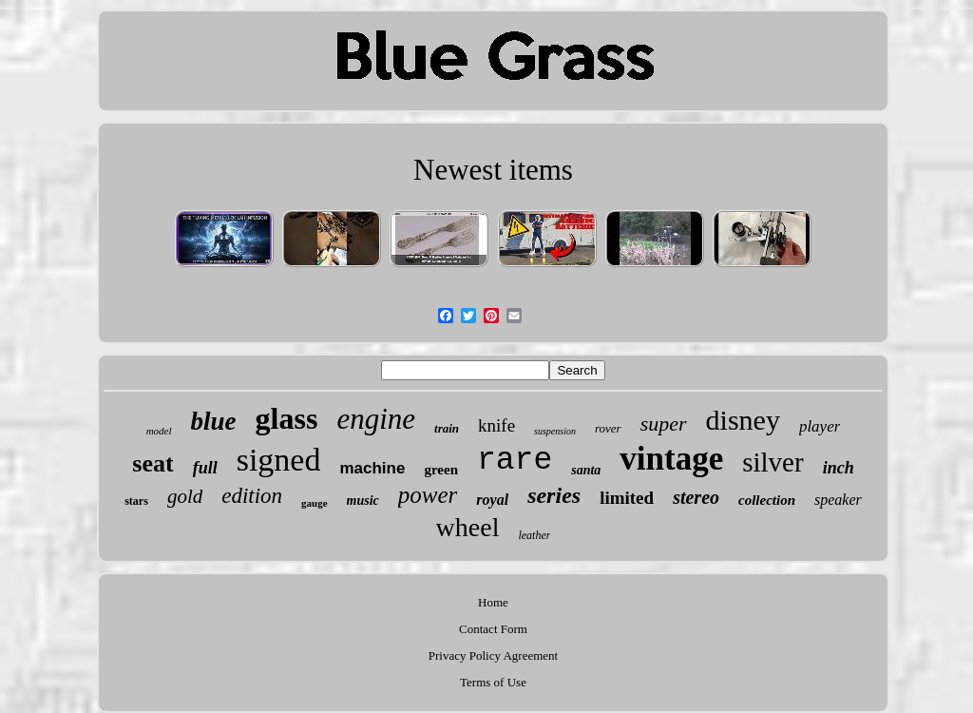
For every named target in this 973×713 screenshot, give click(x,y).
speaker (838, 499)
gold (184, 496)
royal (492, 499)
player (819, 426)
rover (608, 428)
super (663, 423)
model (159, 430)
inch (838, 467)
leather (534, 535)
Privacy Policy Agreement (493, 655)
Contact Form (493, 629)
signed (279, 459)
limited (627, 498)
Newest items (493, 169)
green (441, 469)
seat (152, 463)
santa (586, 470)
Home (493, 602)
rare (514, 460)
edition (251, 496)
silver (772, 462)
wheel (468, 527)
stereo (696, 497)
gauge (314, 503)
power (428, 495)
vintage (671, 458)
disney (743, 419)
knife (496, 425)
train (446, 428)
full (205, 467)
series (554, 495)
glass (287, 418)
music (363, 500)
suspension (555, 431)
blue (214, 421)
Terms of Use (493, 682)
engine (375, 418)
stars (136, 501)
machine (372, 468)
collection (766, 500)
